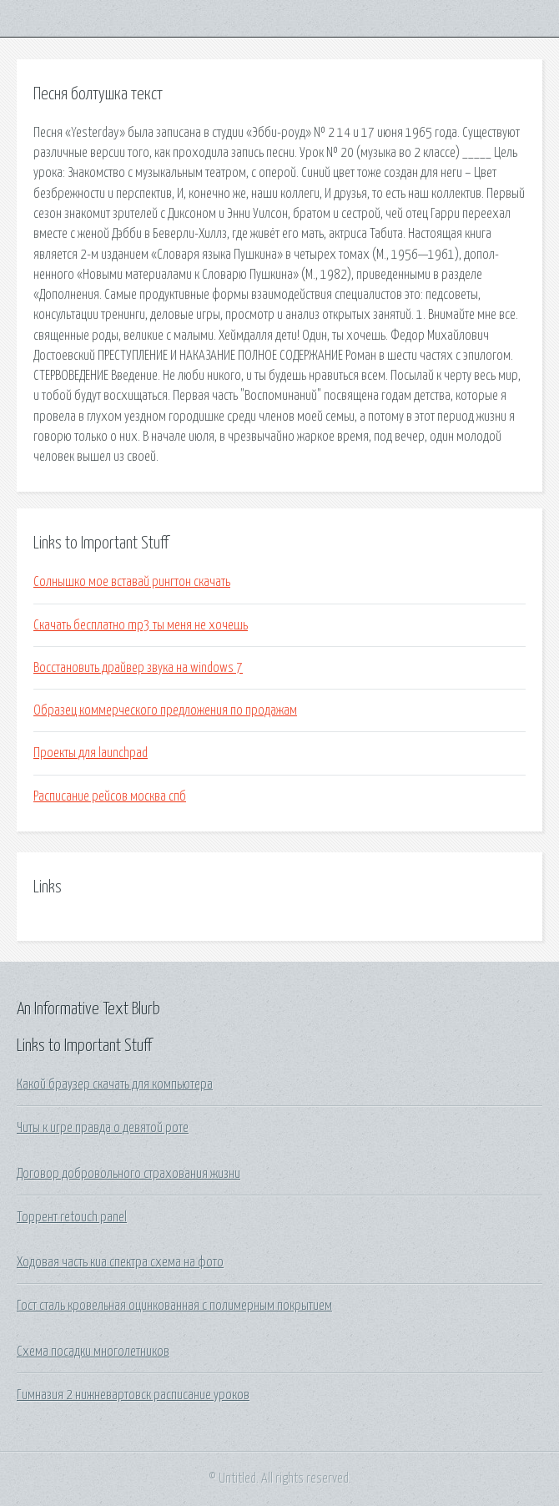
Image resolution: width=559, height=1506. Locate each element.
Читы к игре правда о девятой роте (103, 1128)
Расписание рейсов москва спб (109, 796)
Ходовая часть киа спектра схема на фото (120, 1262)
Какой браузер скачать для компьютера (115, 1084)
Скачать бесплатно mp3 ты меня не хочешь (140, 625)
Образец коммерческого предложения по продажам (165, 710)
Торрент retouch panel (72, 1217)
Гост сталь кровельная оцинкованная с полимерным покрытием (174, 1305)
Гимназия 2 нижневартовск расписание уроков (133, 1395)
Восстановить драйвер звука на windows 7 (138, 668)
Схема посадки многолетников (93, 1351)
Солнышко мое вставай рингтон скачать (131, 582)
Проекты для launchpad (90, 753)
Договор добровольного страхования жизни (128, 1173)
